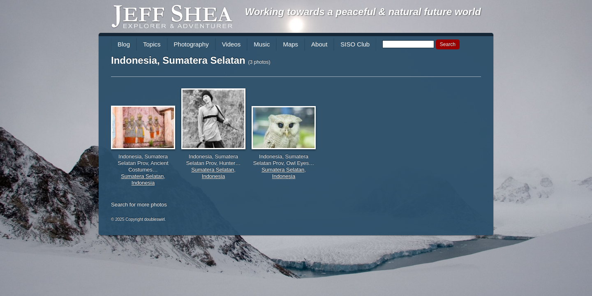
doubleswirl (154, 219)
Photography (191, 44)
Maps (290, 44)
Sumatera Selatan (142, 176)
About (319, 44)
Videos (231, 44)
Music (262, 44)
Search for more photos (139, 204)
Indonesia (143, 183)
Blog (124, 44)
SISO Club (355, 44)
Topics (152, 44)
